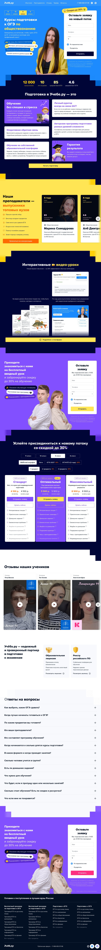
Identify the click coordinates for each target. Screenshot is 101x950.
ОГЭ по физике (82, 924)
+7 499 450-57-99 (57, 946)
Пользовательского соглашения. (82, 66)
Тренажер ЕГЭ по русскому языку (13, 913)
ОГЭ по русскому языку (85, 909)
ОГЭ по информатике (84, 921)
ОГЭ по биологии (83, 918)
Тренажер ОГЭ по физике (37, 935)
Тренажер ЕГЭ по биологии (13, 927)
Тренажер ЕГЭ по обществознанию (10, 923)
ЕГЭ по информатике (60, 921)
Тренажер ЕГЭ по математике (10, 918)
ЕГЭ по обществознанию (61, 915)
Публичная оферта (44, 946)
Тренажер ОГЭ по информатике (35, 931)
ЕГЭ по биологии (59, 918)
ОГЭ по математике (83, 912)
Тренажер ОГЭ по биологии (38, 927)
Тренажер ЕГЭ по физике (13, 935)
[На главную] (9, 946)
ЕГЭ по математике (59, 912)
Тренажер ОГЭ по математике (35, 918)
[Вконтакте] (88, 946)
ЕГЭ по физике (58, 924)
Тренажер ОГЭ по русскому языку (38, 913)
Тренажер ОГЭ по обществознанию (35, 923)
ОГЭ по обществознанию (85, 915)
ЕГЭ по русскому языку (61, 909)
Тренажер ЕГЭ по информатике (10, 931)
